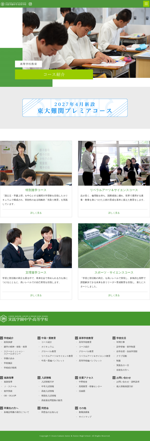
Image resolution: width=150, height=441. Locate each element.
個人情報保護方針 (124, 386)
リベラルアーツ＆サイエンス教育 (57, 356)
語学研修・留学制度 (125, 347)
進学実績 (8, 391)
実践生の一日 (122, 365)
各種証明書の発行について (16, 412)
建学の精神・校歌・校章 (15, 347)
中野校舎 (83, 382)
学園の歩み (9, 358)
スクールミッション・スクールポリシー (14, 352)
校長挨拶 (8, 342)
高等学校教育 (85, 342)
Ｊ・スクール (10, 386)
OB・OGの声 (10, 396)
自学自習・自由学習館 (126, 351)
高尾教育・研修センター (90, 386)
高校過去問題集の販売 (51, 400)
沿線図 (82, 391)
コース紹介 (46, 342)
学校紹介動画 (10, 368)
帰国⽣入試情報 (48, 396)
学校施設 (8, 363)
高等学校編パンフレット (90, 361)
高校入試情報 (47, 391)
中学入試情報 (47, 386)
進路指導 (8, 382)
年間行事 (120, 342)
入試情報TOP (47, 382)
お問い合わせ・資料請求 (128, 382)
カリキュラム (47, 347)
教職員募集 (84, 412)
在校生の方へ (122, 370)
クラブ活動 (121, 356)
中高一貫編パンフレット (52, 361)
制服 (118, 361)
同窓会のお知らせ (49, 412)
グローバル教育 (48, 351)
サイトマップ (85, 417)
